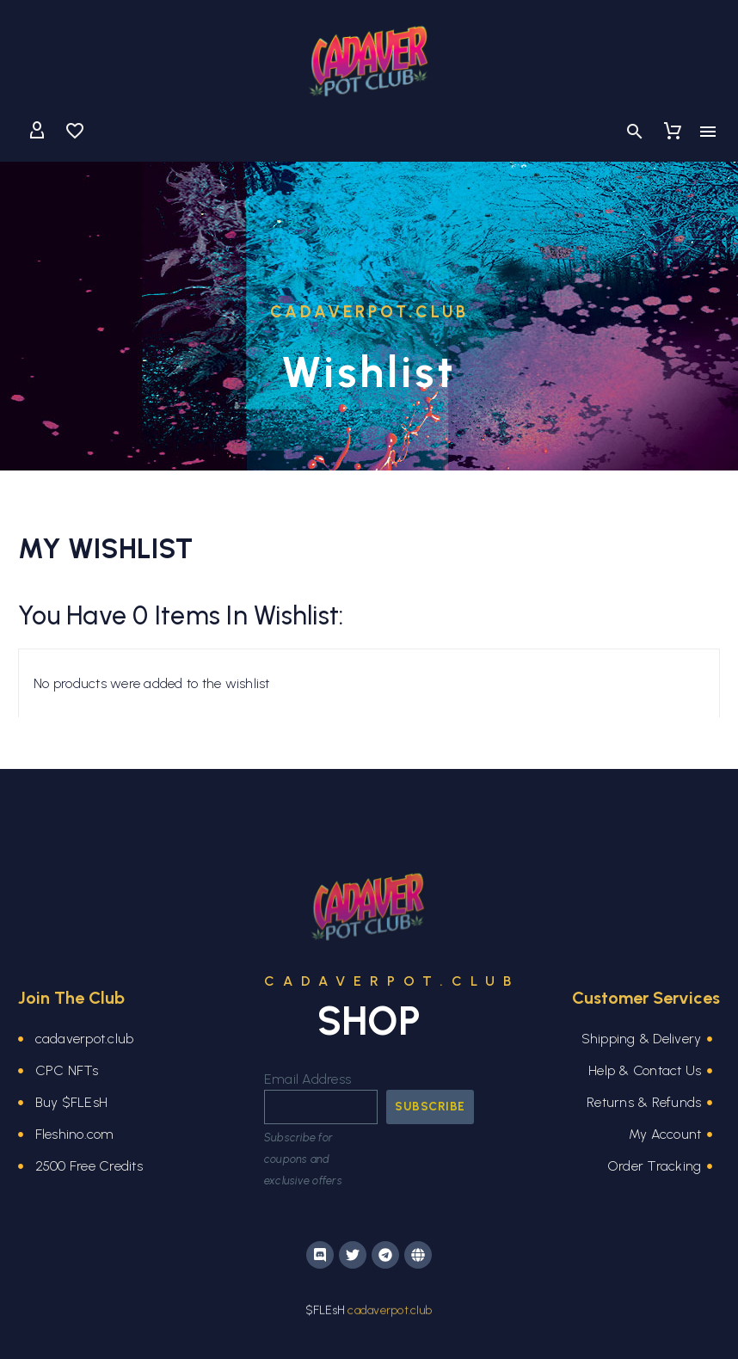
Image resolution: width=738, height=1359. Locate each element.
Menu (708, 131)
